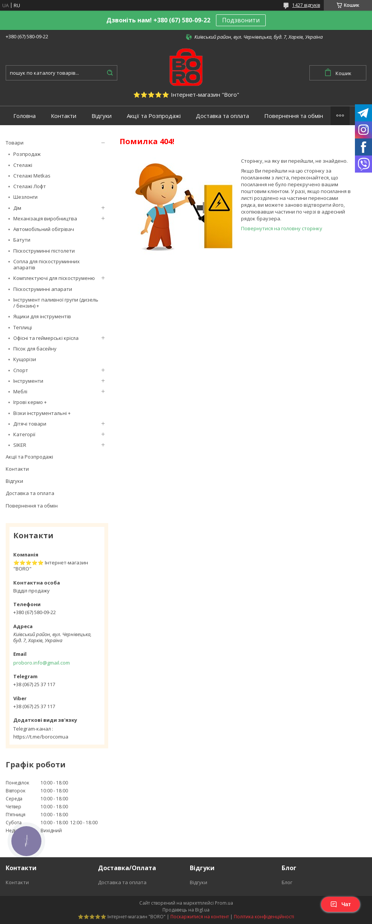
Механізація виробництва (45, 218)
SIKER (19, 445)
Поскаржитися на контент (199, 916)
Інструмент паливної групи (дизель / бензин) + (55, 302)
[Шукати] (109, 72)
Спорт (20, 370)
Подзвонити (241, 20)
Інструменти (28, 380)
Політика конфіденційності (264, 916)
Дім (17, 207)
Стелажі (22, 165)
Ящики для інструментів (42, 316)
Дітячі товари (29, 423)
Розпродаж (27, 154)
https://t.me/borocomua (40, 736)
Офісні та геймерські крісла (46, 338)
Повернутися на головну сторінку (281, 228)
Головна (24, 116)
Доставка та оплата (222, 116)
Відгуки (101, 116)
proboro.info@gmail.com (41, 663)
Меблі (20, 391)
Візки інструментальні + (42, 413)
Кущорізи (24, 359)
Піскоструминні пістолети (44, 250)
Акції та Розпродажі (154, 116)
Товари (15, 142)
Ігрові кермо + (30, 402)
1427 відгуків (306, 5)
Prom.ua (224, 903)
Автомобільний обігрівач (43, 229)
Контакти (63, 116)
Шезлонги (25, 196)
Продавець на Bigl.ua (186, 910)
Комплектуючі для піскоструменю (54, 278)
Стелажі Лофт (29, 186)
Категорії (24, 434)
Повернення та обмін (293, 116)
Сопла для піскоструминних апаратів (46, 264)
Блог (287, 882)
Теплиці (22, 327)
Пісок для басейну (35, 348)
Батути (21, 239)
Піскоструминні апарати (42, 289)
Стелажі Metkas (31, 175)
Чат (340, 904)
